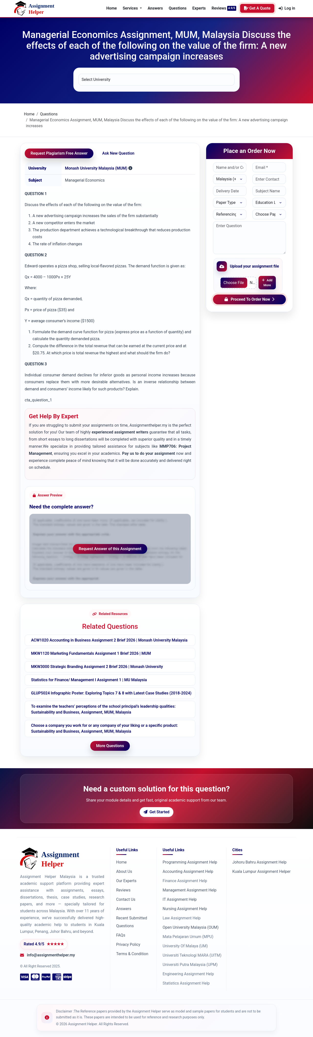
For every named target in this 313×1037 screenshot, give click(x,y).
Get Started (156, 812)
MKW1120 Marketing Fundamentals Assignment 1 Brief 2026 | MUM (91, 653)
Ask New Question (118, 153)
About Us (124, 871)
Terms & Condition (132, 953)
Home (111, 8)
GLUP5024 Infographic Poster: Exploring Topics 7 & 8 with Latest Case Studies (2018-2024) (111, 693)
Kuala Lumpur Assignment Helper (261, 871)
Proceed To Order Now (249, 299)
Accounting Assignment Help (188, 871)
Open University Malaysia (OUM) (191, 927)
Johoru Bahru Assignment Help (259, 862)
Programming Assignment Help (190, 862)
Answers (155, 8)
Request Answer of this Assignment (110, 548)
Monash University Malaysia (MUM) (96, 168)
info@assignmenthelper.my (51, 955)
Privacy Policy (128, 944)
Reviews (219, 8)
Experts (199, 8)
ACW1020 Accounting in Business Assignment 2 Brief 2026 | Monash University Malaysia (109, 640)
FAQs (120, 935)
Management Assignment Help (189, 890)
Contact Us (125, 899)
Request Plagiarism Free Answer (59, 153)
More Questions (110, 745)
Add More (267, 282)
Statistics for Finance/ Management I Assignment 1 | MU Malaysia (89, 680)
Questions (178, 8)
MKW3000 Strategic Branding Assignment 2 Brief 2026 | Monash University (97, 666)
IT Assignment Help (180, 899)
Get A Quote (257, 8)
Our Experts (126, 880)
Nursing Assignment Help (185, 908)
